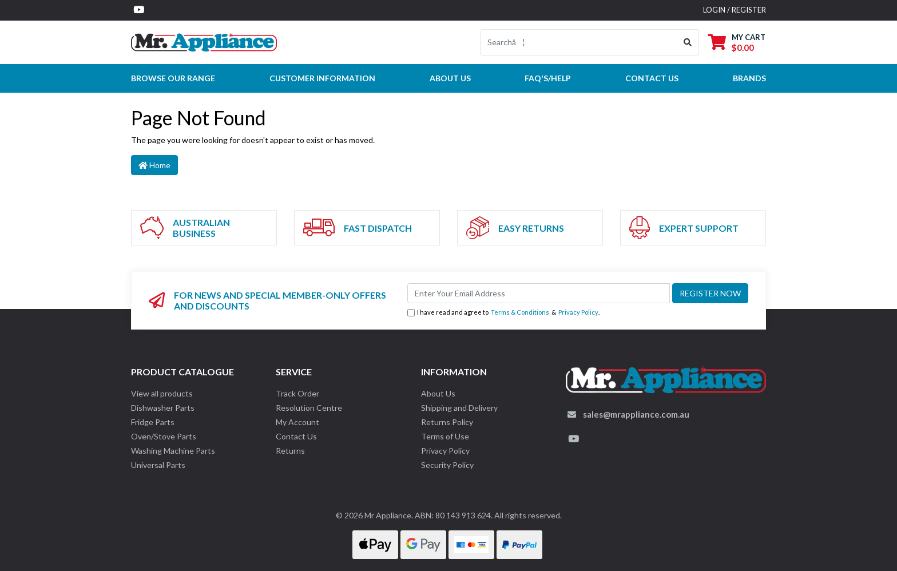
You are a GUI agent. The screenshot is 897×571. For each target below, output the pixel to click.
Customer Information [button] (322, 78)
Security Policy (447, 465)
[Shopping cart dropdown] (737, 42)
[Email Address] (538, 293)
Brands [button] (749, 78)
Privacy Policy (578, 312)
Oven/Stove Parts (163, 436)
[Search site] (688, 42)
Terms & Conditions (520, 312)
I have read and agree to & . (503, 313)
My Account (297, 422)
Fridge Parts (152, 422)
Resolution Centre (309, 408)
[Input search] (578, 42)
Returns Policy (447, 422)
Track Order (297, 393)
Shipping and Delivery (459, 408)
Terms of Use (445, 436)
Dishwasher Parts (163, 408)
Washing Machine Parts (173, 450)
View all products (162, 393)
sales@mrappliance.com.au (636, 414)
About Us (450, 78)
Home (154, 165)
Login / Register (734, 9)
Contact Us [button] (651, 78)
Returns (290, 450)
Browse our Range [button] (173, 78)
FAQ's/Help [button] (548, 78)
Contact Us (296, 436)
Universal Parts (158, 465)
